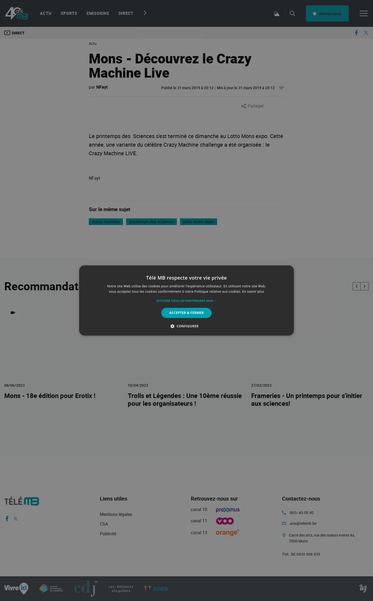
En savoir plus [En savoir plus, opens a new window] (253, 291)
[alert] (186, 300)
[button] (186, 300)
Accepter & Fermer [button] (186, 312)
